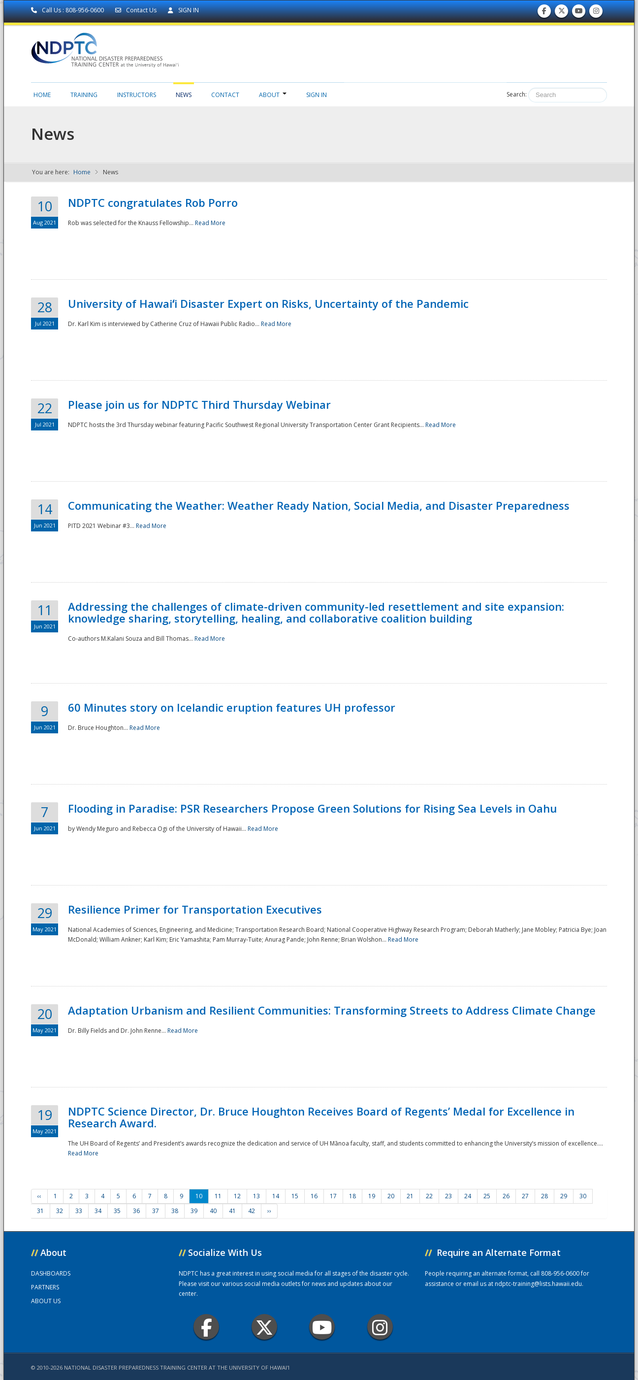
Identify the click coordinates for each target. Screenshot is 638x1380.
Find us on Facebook (544, 13)
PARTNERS (45, 1287)
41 (232, 1211)
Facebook (206, 1327)
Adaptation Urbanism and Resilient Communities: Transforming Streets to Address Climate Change (332, 1010)
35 (117, 1211)
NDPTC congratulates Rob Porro (153, 202)
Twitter (264, 1327)
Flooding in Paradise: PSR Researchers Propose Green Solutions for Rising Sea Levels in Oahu (312, 808)
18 (352, 1196)
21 (410, 1196)
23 (448, 1196)
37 (155, 1211)
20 (390, 1196)
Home (42, 95)
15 (294, 1196)
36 (136, 1211)
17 (333, 1196)
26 (506, 1196)
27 (525, 1196)
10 (198, 1196)
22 (429, 1196)
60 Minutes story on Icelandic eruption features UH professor (231, 707)
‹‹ (39, 1196)
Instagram (380, 1327)
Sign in (316, 95)
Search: (517, 94)
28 (544, 1196)
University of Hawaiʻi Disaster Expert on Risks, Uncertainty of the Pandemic (268, 303)
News (183, 95)
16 (314, 1196)
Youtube (322, 1327)
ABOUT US (46, 1301)
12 (237, 1196)
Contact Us (136, 10)
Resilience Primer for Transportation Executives (195, 909)
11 (218, 1196)
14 (275, 1196)
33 (78, 1211)
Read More (210, 223)
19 (371, 1196)
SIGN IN (183, 10)
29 (563, 1196)
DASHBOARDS (50, 1273)
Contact (225, 95)
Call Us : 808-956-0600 (68, 10)
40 (213, 1211)
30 (582, 1196)
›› (269, 1211)
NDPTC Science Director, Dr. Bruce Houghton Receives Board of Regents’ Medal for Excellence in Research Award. (321, 1117)
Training (83, 95)
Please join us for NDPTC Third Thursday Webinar (199, 404)
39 (194, 1211)
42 (251, 1211)
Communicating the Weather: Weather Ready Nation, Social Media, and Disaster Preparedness (319, 505)
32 (59, 1211)
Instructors (136, 95)
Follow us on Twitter (561, 13)
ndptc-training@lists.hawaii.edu (538, 1284)
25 (486, 1196)
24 (467, 1196)
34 (98, 1211)
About (273, 95)
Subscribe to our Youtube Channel (579, 13)
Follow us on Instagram (596, 13)
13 (256, 1196)
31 (40, 1211)
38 (174, 1211)
